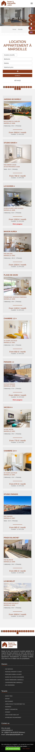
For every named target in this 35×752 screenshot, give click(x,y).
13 (31, 87)
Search (17, 75)
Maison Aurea (10, 231)
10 (24, 87)
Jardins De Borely (12, 99)
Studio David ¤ (10, 143)
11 (26, 87)
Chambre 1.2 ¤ (10, 318)
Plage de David (11, 275)
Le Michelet (9, 581)
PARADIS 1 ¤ (9, 362)
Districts (17, 63)
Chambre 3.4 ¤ (10, 451)
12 (28, 87)
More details (26, 748)
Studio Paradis (11, 494)
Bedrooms (17, 58)
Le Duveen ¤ (9, 186)
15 (17, 89)
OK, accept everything (12, 748)
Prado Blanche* (11, 538)
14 (15, 89)
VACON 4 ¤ (8, 407)
